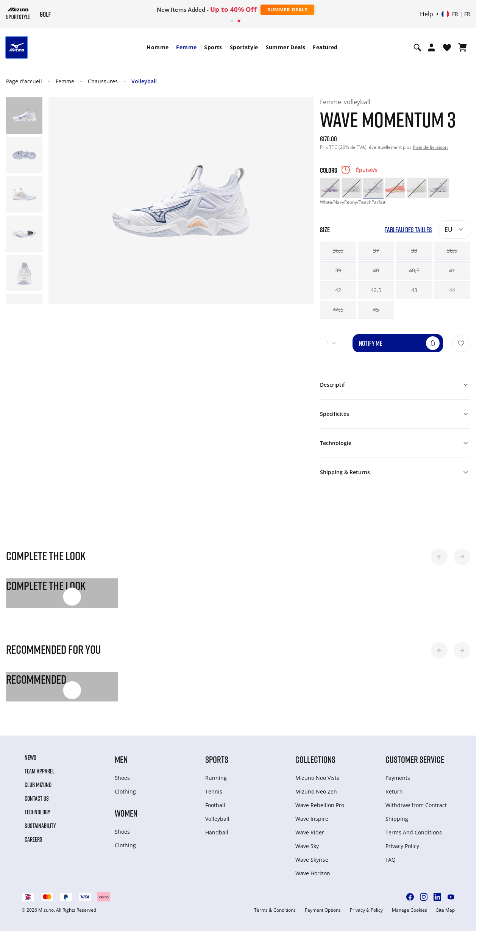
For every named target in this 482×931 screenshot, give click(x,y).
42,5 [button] (376, 290)
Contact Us (37, 798)
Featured (325, 47)
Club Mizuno (38, 785)
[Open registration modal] (431, 47)
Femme (186, 47)
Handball (216, 832)
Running (216, 777)
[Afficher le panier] (462, 47)
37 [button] (376, 250)
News (30, 757)
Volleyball (144, 81)
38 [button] (414, 250)
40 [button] (376, 270)
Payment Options (323, 910)
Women (126, 813)
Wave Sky (307, 846)
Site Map (445, 910)
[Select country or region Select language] (455, 14)
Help (426, 14)
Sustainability (40, 825)
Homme (157, 47)
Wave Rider (309, 832)
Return (394, 791)
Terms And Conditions (413, 832)
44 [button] (452, 290)
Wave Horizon (312, 873)
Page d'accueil (24, 81)
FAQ (390, 859)
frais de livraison (430, 147)
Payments (397, 777)
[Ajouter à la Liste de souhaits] (461, 343)
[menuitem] (157, 47)
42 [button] (338, 290)
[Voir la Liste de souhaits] (447, 47)
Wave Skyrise (311, 859)
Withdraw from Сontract (416, 805)
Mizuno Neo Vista (317, 777)
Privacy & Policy (366, 910)
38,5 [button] (452, 250)
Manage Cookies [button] (409, 910)
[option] (330, 188)
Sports (213, 47)
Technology (37, 812)
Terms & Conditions (275, 910)
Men (121, 759)
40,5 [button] (414, 270)
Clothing (125, 791)
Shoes (122, 777)
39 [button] (338, 270)
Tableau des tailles (408, 230)
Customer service (414, 759)
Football (215, 805)
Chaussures (103, 81)
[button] (439, 556)
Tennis (213, 791)
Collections (315, 759)
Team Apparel (40, 771)
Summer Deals (287, 9)
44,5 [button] (338, 309)
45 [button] (376, 309)
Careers (33, 839)
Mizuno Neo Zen (316, 791)
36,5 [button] (338, 250)
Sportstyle (244, 47)
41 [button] (452, 270)
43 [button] (414, 290)
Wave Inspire (311, 818)
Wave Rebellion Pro (319, 805)
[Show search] (417, 47)
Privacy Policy (402, 846)
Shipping (396, 818)
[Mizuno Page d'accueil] (18, 13)
